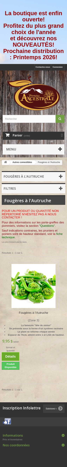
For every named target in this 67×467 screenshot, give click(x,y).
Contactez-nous (43, 67)
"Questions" (47, 225)
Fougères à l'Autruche (33, 312)
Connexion (58, 67)
